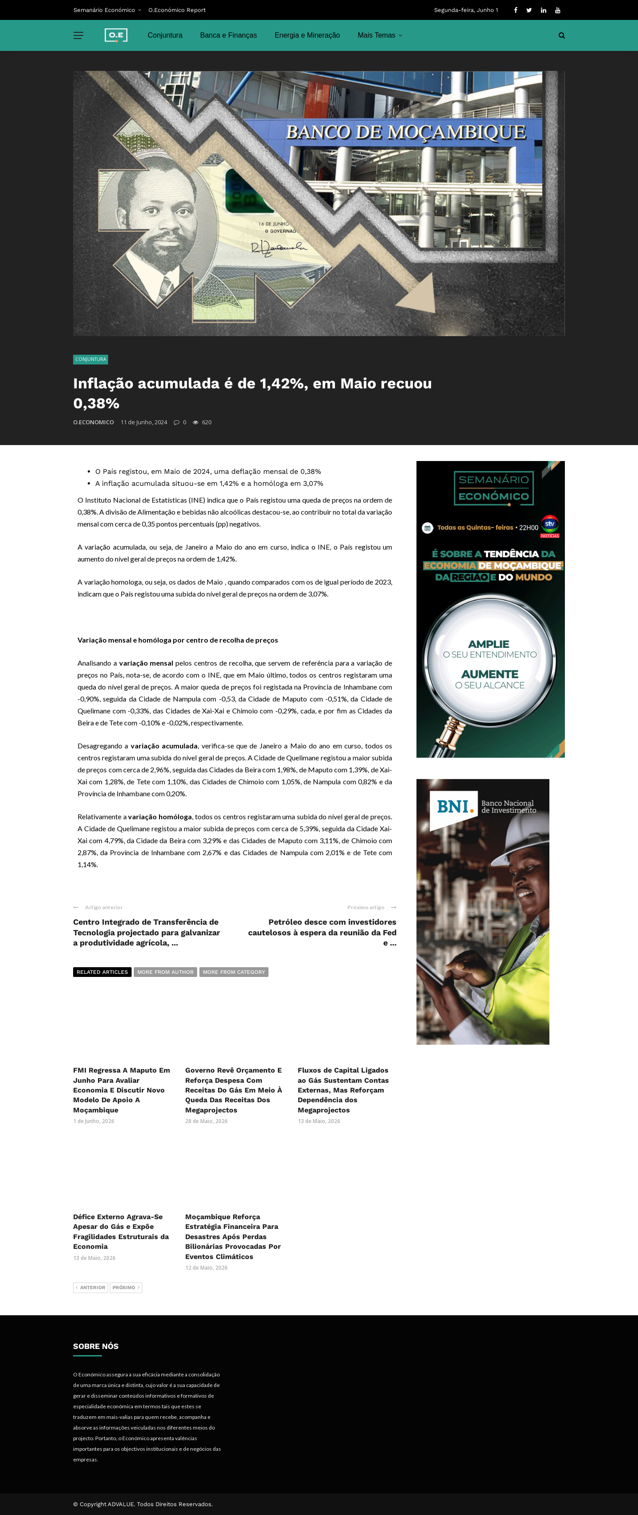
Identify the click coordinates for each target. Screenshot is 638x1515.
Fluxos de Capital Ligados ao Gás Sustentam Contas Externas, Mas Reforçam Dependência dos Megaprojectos (343, 1090)
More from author (165, 972)
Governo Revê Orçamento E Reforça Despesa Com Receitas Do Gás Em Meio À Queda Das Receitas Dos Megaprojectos (233, 1090)
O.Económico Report (177, 10)
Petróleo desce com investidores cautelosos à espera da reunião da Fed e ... (322, 932)
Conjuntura (165, 35)
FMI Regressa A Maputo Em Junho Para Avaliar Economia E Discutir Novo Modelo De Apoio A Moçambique (121, 1090)
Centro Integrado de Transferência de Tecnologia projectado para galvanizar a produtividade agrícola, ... (146, 932)
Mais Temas (377, 35)
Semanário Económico (104, 10)
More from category (234, 972)
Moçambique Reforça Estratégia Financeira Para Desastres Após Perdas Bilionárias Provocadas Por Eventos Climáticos (233, 1237)
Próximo (126, 1288)
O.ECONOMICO (93, 422)
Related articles (102, 972)
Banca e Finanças (228, 35)
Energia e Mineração (307, 35)
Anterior (90, 1288)
